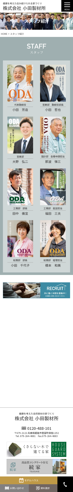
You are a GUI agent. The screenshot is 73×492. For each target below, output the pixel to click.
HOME (4, 33)
